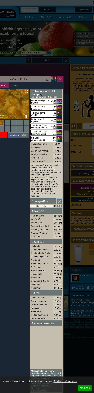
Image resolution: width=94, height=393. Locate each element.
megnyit (51, 371)
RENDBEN (85, 388)
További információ (65, 381)
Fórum (15, 85)
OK (59, 206)
